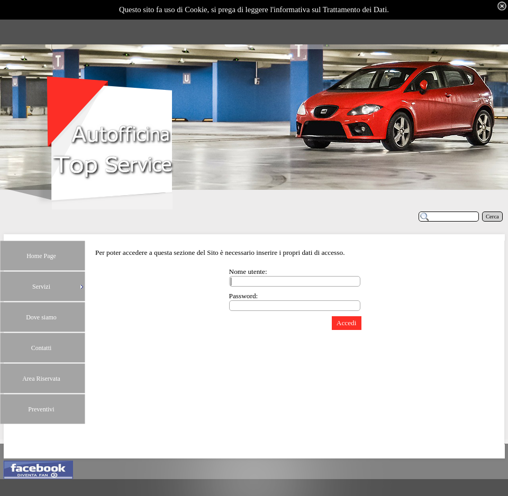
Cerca (492, 216)
